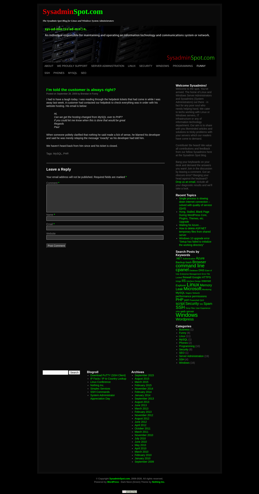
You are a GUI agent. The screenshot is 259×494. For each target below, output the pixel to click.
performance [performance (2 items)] (183, 296)
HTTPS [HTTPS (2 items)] (206, 277)
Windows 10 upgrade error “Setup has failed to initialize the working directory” (195, 241)
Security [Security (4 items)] (192, 303)
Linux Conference (100, 381)
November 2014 (144, 388)
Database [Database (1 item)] (193, 270)
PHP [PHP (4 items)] (180, 300)
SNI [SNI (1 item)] (201, 304)
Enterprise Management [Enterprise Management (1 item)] (190, 274)
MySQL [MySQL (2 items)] (180, 292)
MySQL (72, 72)
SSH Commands (100, 391)
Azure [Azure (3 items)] (200, 258)
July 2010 (140, 438)
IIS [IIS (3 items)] (184, 281)
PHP (65, 153)
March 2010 (141, 451)
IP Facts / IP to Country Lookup (108, 378)
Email (50, 224)
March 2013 (141, 408)
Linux (132, 65)
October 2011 (142, 428)
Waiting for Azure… (190, 225)
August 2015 (142, 378)
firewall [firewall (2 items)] (187, 277)
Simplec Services (100, 388)
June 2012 (141, 421)
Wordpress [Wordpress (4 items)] (185, 319)
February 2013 (143, 411)
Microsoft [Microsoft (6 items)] (193, 288)
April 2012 (140, 425)
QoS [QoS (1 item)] (202, 300)
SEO (83, 72)
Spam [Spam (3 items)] (208, 304)
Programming (183, 65)
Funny (201, 65)
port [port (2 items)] (186, 299)
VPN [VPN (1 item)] (178, 312)
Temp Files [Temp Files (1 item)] (190, 308)
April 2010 (140, 448)
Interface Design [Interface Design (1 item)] (194, 281)
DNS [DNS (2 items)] (201, 270)
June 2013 (141, 405)
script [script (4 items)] (180, 303)
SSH (47, 72)
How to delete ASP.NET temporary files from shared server (195, 231)
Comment (52, 182)
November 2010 (144, 435)
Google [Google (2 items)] (196, 277)
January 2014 (142, 395)
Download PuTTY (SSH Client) (108, 375)
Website (51, 233)
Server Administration (107, 65)
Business (184, 329)
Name (50, 214)
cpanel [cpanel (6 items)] (182, 269)
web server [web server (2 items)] (187, 311)
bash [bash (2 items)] (189, 262)
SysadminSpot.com (119, 478)
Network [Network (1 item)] (196, 293)
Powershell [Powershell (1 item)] (194, 300)
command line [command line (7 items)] (190, 265)
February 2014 (143, 391)
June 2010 (141, 441)
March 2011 (141, 431)
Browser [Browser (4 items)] (199, 262)
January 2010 (142, 458)
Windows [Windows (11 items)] (187, 315)
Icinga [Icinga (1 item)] (178, 281)
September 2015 (144, 375)
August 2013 (142, 401)
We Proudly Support (72, 65)
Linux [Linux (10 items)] (193, 284)
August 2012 (142, 418)
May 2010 (140, 445)
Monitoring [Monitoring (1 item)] (206, 289)
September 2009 (144, 461)
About (49, 65)
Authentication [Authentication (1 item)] (189, 259)
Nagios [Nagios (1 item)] (189, 293)
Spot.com (73, 11)
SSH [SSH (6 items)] (180, 307)
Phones (58, 72)
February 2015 (143, 385)
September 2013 (144, 398)
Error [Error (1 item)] (204, 274)
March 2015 (141, 381)
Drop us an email (185, 181)
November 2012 (144, 415)
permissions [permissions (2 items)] (199, 296)
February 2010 (143, 455)
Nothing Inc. (97, 385)
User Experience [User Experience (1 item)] (203, 308)
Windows (162, 65)
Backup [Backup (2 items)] (180, 262)
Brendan (85, 93)
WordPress (113, 482)
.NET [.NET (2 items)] (179, 258)
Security (145, 65)
